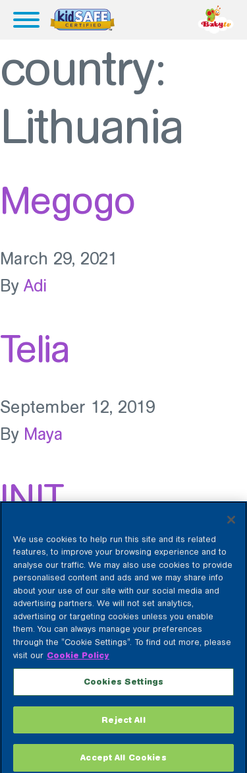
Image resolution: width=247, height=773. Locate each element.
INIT (32, 498)
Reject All (123, 726)
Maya (43, 434)
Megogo (67, 200)
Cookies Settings (123, 688)
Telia (34, 349)
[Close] (231, 525)
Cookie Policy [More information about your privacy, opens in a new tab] (78, 660)
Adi (35, 285)
